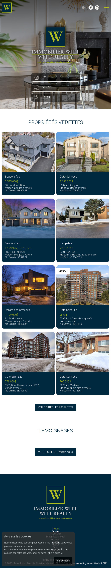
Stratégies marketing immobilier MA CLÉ (85, 563)
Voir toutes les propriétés (55, 407)
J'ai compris (63, 560)
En (84, 7)
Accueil (55, 528)
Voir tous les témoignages (55, 452)
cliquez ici (58, 553)
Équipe (55, 531)
